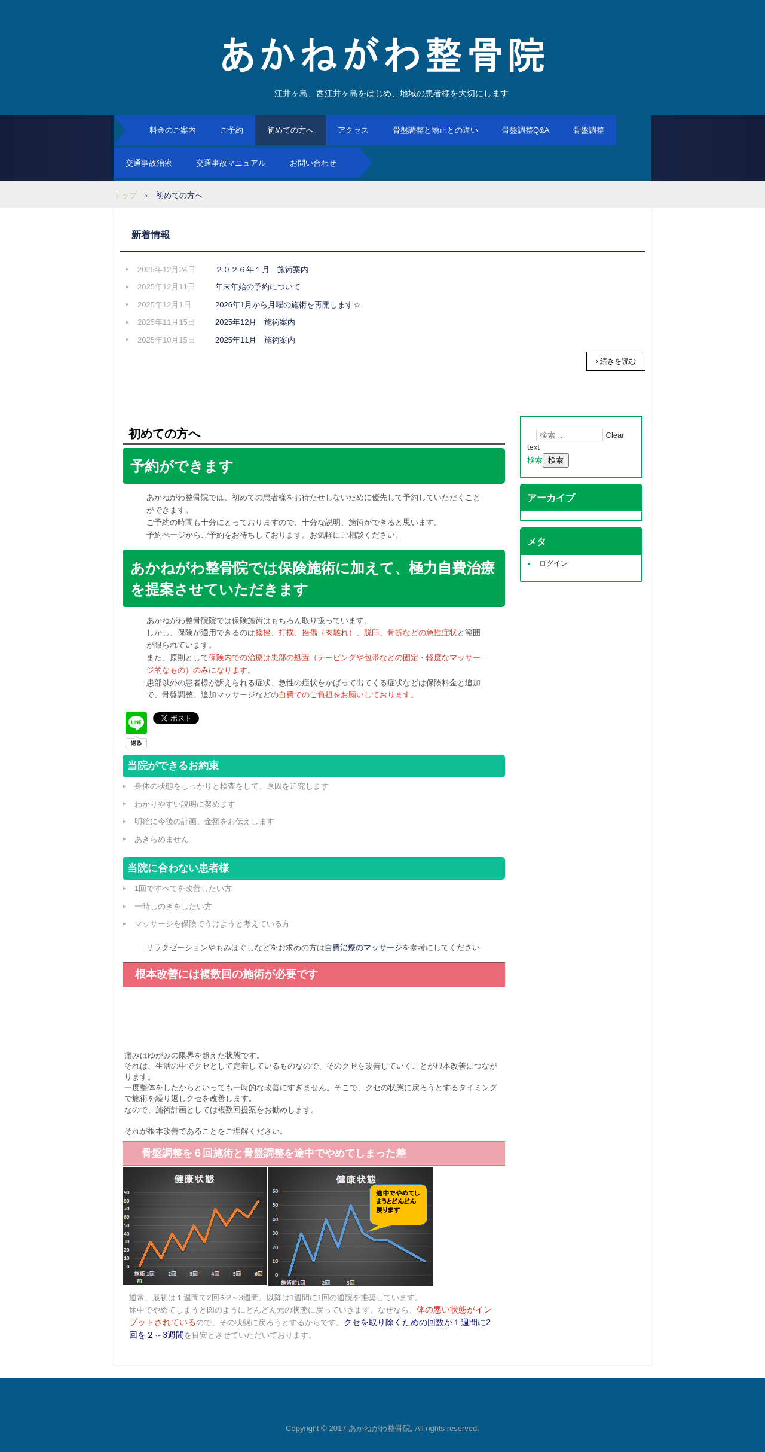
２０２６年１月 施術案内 (261, 269)
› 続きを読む (616, 361)
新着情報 (150, 235)
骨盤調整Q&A (525, 130)
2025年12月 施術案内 (255, 322)
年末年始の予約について (258, 286)
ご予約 (231, 130)
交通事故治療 (149, 162)
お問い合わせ (313, 162)
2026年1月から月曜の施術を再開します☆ (288, 304)
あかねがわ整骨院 (382, 53)
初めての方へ (290, 130)
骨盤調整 (588, 130)
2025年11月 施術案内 (255, 339)
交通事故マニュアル (231, 162)
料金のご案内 (172, 130)
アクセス (353, 130)
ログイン (553, 563)
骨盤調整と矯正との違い (435, 130)
